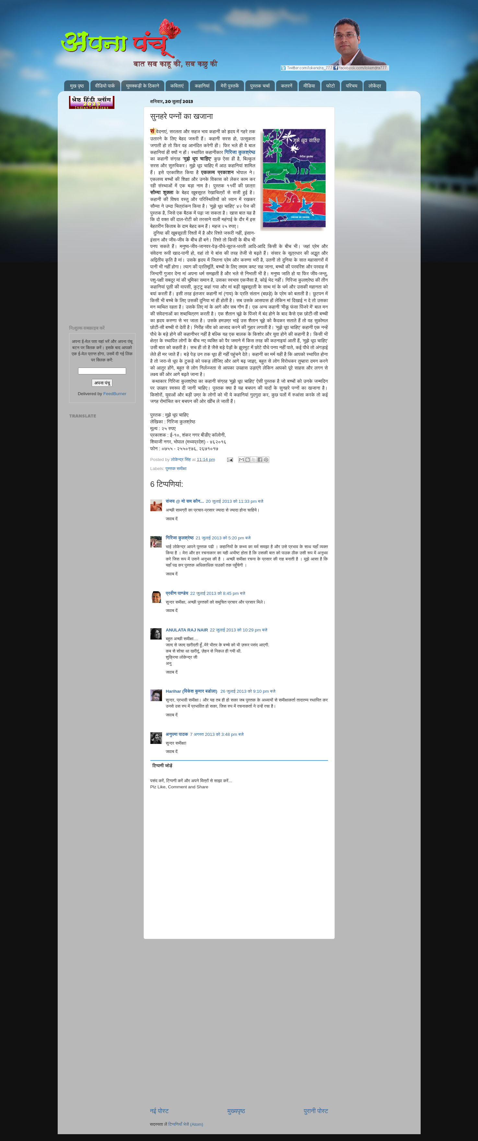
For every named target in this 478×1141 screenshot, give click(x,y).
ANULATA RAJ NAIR (187, 630)
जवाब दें (172, 518)
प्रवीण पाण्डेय (177, 593)
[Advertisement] (239, 972)
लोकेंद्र (374, 85)
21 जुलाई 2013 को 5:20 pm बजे (223, 537)
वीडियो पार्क (105, 85)
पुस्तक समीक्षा (176, 468)
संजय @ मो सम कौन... (185, 501)
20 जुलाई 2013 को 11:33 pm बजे (234, 501)
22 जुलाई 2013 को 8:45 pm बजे (217, 593)
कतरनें (286, 85)
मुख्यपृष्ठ (236, 1111)
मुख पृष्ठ (77, 85)
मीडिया (309, 85)
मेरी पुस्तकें (230, 85)
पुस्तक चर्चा (260, 85)
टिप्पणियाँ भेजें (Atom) (185, 1124)
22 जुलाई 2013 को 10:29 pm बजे (238, 630)
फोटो (330, 85)
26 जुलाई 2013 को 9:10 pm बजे (247, 691)
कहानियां (202, 85)
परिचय (351, 85)
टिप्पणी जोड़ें (162, 765)
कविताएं (176, 85)
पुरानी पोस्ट (316, 1111)
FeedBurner (114, 393)
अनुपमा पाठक (177, 734)
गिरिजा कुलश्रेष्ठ (240, 152)
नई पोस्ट (159, 1111)
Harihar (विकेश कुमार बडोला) (192, 691)
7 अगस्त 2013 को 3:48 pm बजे (217, 734)
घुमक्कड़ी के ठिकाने (142, 85)
